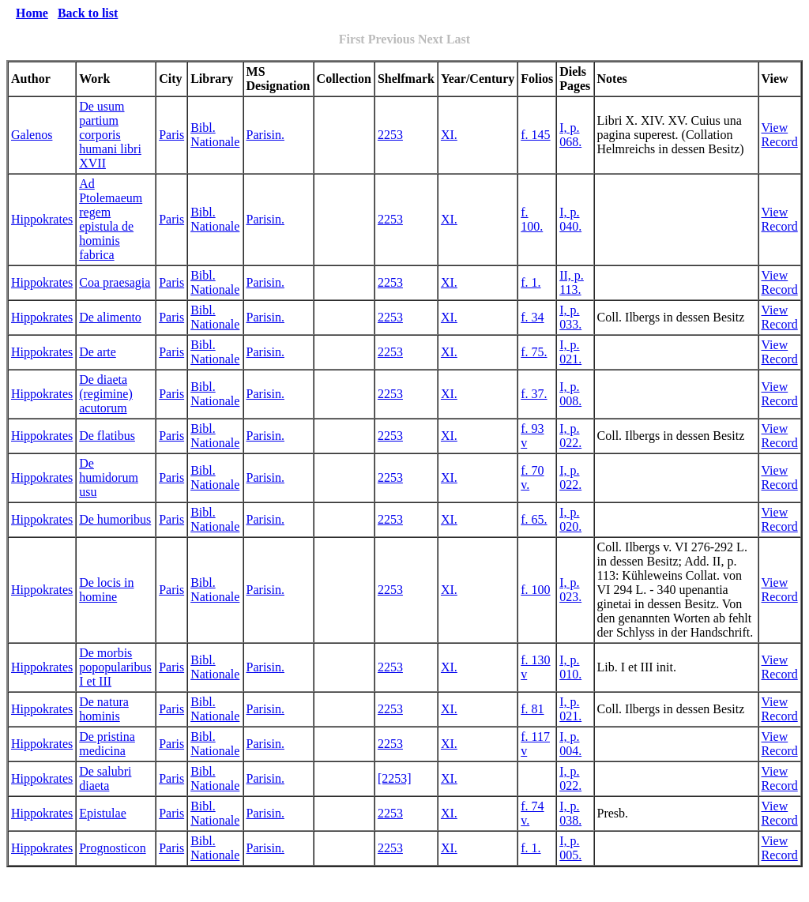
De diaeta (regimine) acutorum (106, 394)
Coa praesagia (114, 282)
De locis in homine (106, 589)
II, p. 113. (571, 282)
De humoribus (115, 519)
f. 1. (530, 282)
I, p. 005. (570, 848)
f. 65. (534, 519)
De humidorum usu (108, 477)
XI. (449, 134)
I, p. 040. (570, 219)
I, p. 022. (570, 435)
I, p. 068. (570, 134)
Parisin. (265, 134)
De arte (97, 352)
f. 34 (532, 317)
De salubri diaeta (105, 778)
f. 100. (532, 219)
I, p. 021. (570, 352)
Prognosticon (112, 848)
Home (32, 13)
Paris (171, 134)
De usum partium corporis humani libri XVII (110, 135)
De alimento (110, 317)
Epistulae (102, 813)
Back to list (88, 13)
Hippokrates (42, 219)
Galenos (31, 134)
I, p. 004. (570, 743)
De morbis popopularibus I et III (115, 667)
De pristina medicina (107, 743)
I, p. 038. (570, 813)
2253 (390, 134)
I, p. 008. (570, 394)
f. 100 (535, 589)
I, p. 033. (570, 317)
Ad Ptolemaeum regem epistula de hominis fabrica (110, 219)
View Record (780, 134)
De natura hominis (104, 709)
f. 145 (535, 134)
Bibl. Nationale (214, 134)
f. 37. (534, 393)
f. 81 (532, 709)
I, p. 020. (570, 519)
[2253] (395, 778)
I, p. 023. (570, 589)
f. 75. (534, 352)
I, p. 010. (570, 667)
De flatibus (107, 435)
